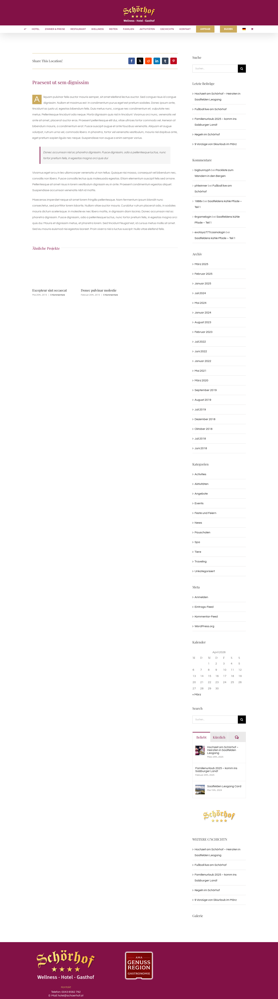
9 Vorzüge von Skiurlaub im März (216, 144)
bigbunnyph (202, 170)
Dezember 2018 (205, 419)
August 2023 (203, 322)
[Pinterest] (173, 61)
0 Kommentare (57, 295)
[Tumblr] (165, 61)
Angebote (201, 493)
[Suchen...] (215, 69)
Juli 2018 (200, 438)
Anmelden (201, 597)
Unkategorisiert (205, 571)
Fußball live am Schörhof (211, 109)
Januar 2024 (203, 312)
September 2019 (206, 390)
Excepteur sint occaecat (49, 290)
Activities (200, 474)
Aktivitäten (201, 483)
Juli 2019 (200, 409)
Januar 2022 (203, 361)
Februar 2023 (203, 332)
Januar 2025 (203, 283)
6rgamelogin (203, 216)
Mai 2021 (200, 370)
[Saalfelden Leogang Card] (200, 787)
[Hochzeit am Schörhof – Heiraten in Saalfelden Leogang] (200, 748)
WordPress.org (204, 626)
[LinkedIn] (157, 61)
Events (199, 503)
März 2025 (201, 264)
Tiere (198, 551)
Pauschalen (202, 532)
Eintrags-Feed (204, 606)
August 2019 (203, 399)
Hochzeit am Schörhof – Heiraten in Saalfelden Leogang (222, 750)
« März (196, 694)
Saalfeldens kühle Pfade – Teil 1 (215, 238)
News (198, 522)
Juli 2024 (200, 293)
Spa (197, 542)
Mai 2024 (200, 302)
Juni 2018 (201, 448)
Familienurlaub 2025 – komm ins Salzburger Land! (216, 770)
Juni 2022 (201, 351)
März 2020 (201, 380)
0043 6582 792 (71, 991)
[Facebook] (131, 61)
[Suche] (242, 69)
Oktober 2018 (203, 428)
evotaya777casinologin (210, 232)
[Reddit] (148, 61)
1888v (199, 201)
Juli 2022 (200, 341)
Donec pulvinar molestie (98, 290)
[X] (140, 61)
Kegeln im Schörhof (207, 134)
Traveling (201, 561)
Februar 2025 (203, 273)
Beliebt (201, 737)
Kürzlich (219, 737)
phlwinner (201, 185)
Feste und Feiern (205, 513)
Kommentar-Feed (206, 616)
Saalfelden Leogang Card (224, 786)
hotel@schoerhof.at (70, 995)
